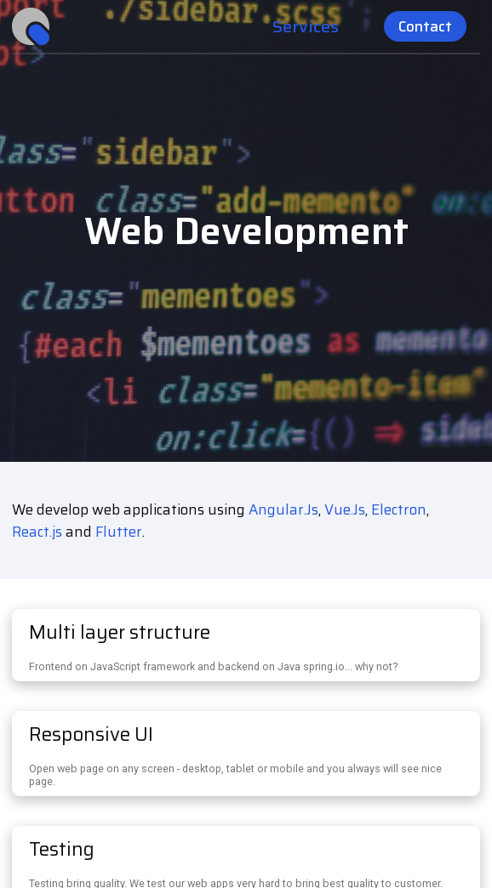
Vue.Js (344, 509)
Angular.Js (283, 509)
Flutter (118, 532)
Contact (425, 26)
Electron (398, 509)
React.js (37, 532)
